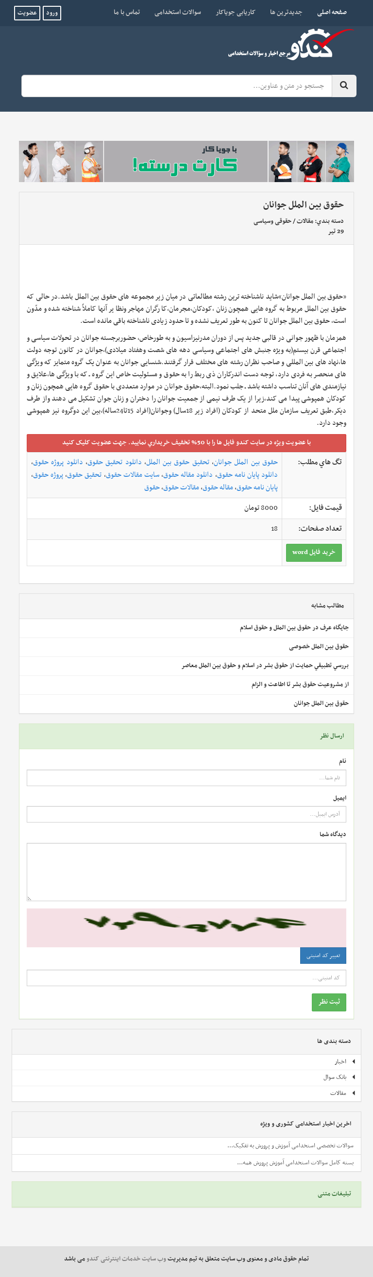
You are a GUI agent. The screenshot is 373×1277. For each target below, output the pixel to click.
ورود (52, 13)
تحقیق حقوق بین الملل (177, 462)
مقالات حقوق (181, 487)
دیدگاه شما (333, 835)
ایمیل (339, 798)
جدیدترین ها (286, 12)
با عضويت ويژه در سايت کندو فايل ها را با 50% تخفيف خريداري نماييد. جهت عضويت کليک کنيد (186, 442)
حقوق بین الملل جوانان (246, 462)
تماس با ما (127, 12)
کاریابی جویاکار (235, 12)
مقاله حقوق (218, 487)
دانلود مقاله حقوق (188, 475)
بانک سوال (339, 1077)
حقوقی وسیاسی (272, 221)
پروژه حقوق (48, 475)
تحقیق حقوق (84, 475)
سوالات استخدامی (177, 12)
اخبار (345, 1062)
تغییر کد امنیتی (323, 955)
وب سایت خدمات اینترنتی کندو (126, 1259)
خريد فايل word (314, 552)
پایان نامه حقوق (257, 487)
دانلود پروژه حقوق (58, 462)
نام (342, 761)
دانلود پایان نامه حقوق (247, 475)
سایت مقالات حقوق (132, 475)
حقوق (152, 487)
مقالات (305, 221)
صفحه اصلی (328, 12)
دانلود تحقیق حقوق (114, 462)
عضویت (27, 13)
